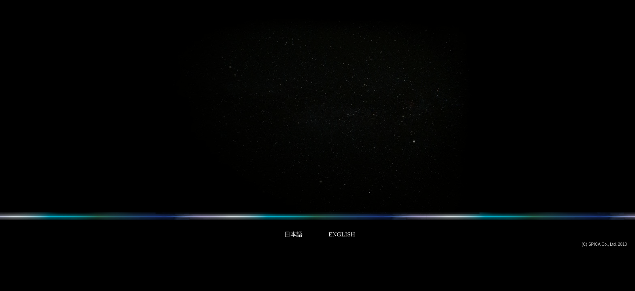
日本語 (293, 234)
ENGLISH (341, 234)
